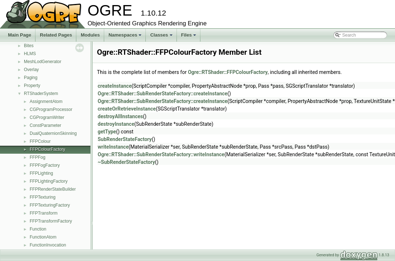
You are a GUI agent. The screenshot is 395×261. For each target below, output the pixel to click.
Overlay (31, 69)
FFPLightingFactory (49, 181)
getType (107, 131)
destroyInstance (116, 124)
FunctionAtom (43, 237)
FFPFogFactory (45, 165)
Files (189, 37)
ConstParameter (45, 125)
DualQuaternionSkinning (53, 133)
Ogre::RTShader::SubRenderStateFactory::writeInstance (161, 154)
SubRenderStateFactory (125, 139)
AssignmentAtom (46, 101)
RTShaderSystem (41, 93)
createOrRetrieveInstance (127, 109)
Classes (161, 37)
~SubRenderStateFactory (126, 162)
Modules (90, 35)
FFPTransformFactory (51, 221)
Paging (30, 77)
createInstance (115, 86)
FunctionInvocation (48, 245)
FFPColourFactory (47, 149)
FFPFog (37, 157)
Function (38, 229)
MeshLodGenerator (42, 61)
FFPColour (40, 141)
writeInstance (113, 147)
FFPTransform (44, 213)
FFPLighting (41, 173)
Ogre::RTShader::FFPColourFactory (228, 72)
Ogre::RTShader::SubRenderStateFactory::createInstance (163, 93)
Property (32, 85)
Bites (29, 45)
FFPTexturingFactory (50, 205)
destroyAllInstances (120, 116)
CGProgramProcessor (51, 109)
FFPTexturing (42, 197)
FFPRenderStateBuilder (53, 189)
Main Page (19, 35)
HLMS (30, 53)
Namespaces (126, 37)
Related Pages (56, 35)
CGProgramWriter (47, 117)
